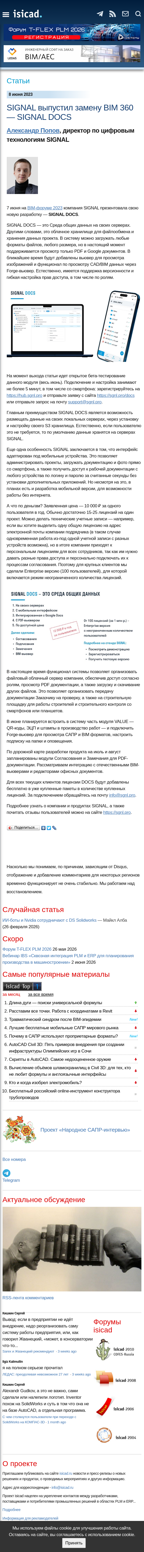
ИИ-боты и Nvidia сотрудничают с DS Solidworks (50, 920)
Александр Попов (33, 130)
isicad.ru (66, 1473)
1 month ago (56, 1422)
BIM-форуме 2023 (44, 207)
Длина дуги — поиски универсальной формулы (55, 1002)
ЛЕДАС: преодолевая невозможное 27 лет (36, 1374)
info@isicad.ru (62, 1487)
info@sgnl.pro (122, 795)
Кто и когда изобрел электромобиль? (45, 1082)
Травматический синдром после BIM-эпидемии (55, 1019)
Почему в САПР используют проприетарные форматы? (63, 1036)
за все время (41, 994)
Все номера (14, 1159)
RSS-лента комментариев (28, 1297)
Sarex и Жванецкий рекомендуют (29, 1351)
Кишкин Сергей (14, 1313)
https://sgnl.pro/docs (115, 395)
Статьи (18, 81)
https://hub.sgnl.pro (24, 395)
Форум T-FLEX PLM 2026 (27, 949)
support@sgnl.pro (84, 401)
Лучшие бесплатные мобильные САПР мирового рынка (64, 1027)
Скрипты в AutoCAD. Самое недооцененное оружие (60, 1059)
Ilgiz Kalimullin (13, 1361)
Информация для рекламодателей (30, 1518)
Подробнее (12, 1510)
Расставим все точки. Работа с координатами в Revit (60, 1011)
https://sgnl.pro (117, 812)
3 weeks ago (67, 1351)
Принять (73, 1543)
